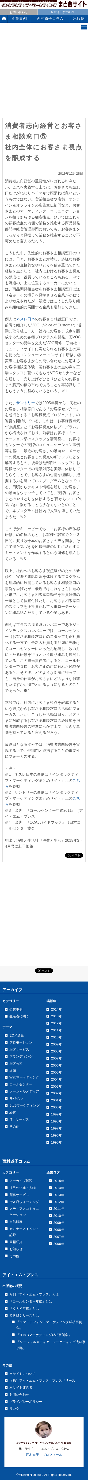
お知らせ (16, 1249)
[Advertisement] (44, 76)
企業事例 (19, 19)
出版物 (78, 19)
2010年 (59, 1216)
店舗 (12, 1070)
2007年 (59, 1237)
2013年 (59, 1195)
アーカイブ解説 (20, 1181)
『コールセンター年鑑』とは (30, 1301)
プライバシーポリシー (25, 1401)
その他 (14, 1126)
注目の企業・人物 (22, 1188)
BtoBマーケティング (24, 1105)
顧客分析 (16, 1063)
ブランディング (20, 1056)
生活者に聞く (19, 1016)
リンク (14, 1408)
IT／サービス (19, 1119)
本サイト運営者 (20, 1387)
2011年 (59, 1209)
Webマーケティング (24, 1077)
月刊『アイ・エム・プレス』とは (34, 1294)
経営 (12, 1112)
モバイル (16, 1098)
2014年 (59, 1188)
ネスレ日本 (25, 319)
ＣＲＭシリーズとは (24, 1315)
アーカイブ (12, 989)
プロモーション (20, 1042)
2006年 (59, 1244)
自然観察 (16, 1222)
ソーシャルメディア (24, 1091)
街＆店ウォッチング (24, 1202)
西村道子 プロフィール (44, 1455)
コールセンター (20, 1084)
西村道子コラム (50, 19)
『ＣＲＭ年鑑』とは (24, 1308)
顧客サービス (19, 1049)
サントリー (25, 403)
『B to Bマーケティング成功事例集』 (44, 1335)
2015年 (59, 1181)
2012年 (59, 1202)
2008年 (59, 1230)
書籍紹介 (16, 1242)
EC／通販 (16, 1035)
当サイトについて (63, 12)
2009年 (59, 1223)
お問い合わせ (19, 12)
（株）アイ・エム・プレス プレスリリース (42, 1380)
